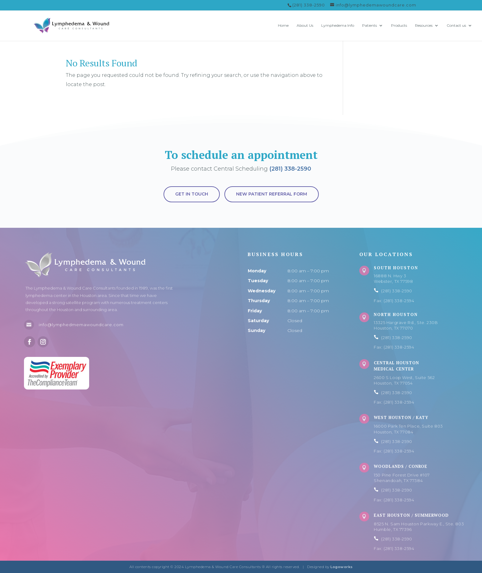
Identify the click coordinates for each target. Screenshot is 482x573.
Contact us (456, 25)
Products (399, 25)
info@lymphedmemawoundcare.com (81, 324)
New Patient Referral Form (271, 194)
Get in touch (191, 194)
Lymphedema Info (337, 25)
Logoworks (341, 567)
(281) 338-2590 (290, 168)
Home (283, 25)
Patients (369, 25)
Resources (424, 25)
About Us (305, 25)
